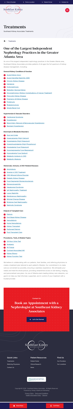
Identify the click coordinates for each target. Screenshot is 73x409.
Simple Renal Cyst (13, 109)
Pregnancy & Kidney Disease (17, 100)
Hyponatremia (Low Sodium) (17, 154)
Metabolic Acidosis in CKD (16, 157)
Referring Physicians (13, 365)
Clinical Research (36, 365)
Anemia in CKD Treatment (16, 173)
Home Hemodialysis (14, 224)
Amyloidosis (11, 170)
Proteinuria (11, 103)
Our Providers (61, 362)
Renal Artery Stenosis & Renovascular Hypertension (25, 124)
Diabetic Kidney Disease (15, 179)
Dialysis (9, 215)
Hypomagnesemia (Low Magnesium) (20, 151)
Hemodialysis (12, 221)
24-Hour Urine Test (14, 242)
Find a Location (30, 2)
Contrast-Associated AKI (16, 251)
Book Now (19, 406)
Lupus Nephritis (12, 194)
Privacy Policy (29, 394)
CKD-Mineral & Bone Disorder (18, 176)
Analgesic (10, 245)
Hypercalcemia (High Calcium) (18, 139)
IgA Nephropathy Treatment (17, 191)
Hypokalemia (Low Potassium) (18, 148)
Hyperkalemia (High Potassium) (18, 142)
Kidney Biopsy (12, 254)
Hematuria (10, 85)
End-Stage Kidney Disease (16, 218)
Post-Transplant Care (14, 233)
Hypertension (12, 121)
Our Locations (61, 365)
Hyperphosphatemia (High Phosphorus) (21, 145)
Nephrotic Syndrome (14, 206)
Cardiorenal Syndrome (15, 118)
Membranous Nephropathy (16, 197)
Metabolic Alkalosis (14, 160)
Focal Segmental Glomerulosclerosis (20, 182)
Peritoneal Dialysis (13, 230)
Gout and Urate (12, 136)
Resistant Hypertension (15, 127)
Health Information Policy (33, 396)
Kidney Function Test (14, 257)
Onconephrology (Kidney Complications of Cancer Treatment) (29, 94)
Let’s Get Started (38, 320)
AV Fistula (10, 248)
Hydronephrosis (13, 88)
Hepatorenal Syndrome (15, 188)
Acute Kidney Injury (14, 76)
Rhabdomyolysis (13, 106)
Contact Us (65, 2)
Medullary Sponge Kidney (16, 91)
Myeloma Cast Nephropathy (17, 203)
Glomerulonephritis (14, 185)
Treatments (10, 362)
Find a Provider (11, 2)
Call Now (56, 406)
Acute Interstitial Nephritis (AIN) (18, 79)
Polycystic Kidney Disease (16, 97)
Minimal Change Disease (16, 200)
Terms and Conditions (41, 394)
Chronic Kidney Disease (15, 82)
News (32, 368)
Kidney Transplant (13, 227)
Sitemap (44, 396)
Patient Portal (48, 2)
